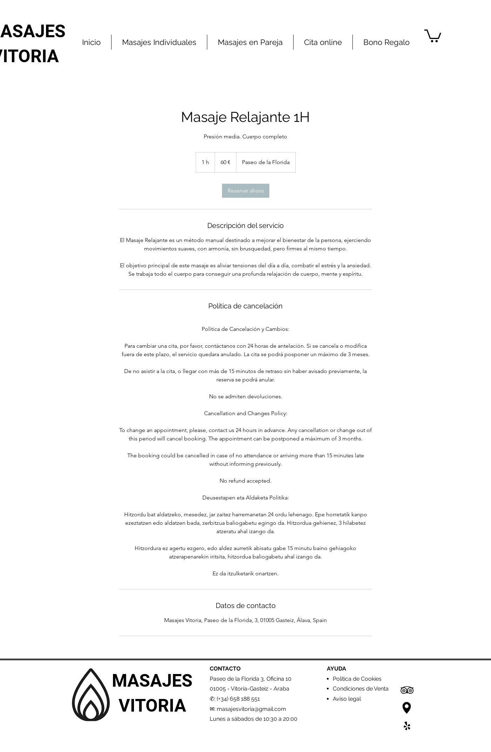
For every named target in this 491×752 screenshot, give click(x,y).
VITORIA (152, 705)
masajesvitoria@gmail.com (251, 709)
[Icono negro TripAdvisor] (407, 690)
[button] (432, 35)
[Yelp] (407, 726)
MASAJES (152, 681)
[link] (245, 191)
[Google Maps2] (407, 708)
